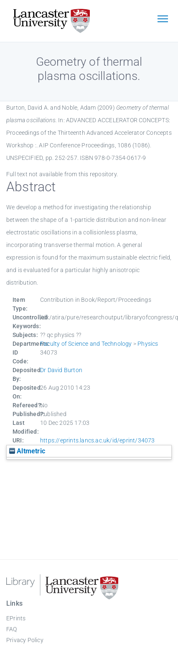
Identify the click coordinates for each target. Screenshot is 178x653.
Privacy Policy (24, 640)
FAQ (11, 629)
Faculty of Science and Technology (86, 343)
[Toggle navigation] (162, 19)
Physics (147, 343)
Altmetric (27, 451)
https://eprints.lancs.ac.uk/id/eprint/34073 (97, 440)
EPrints (15, 618)
